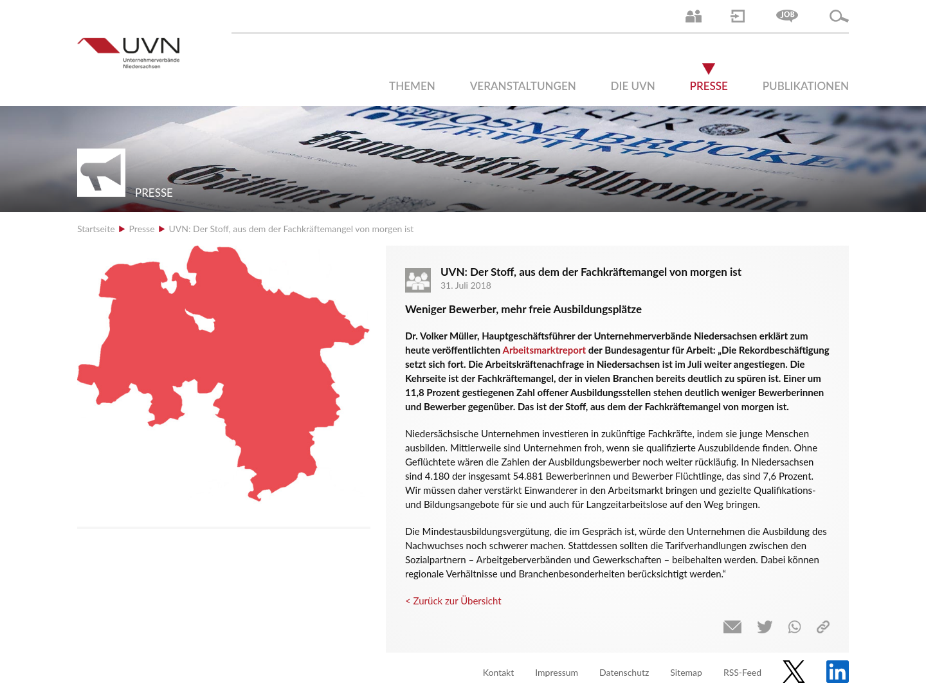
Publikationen (806, 86)
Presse (709, 86)
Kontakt (498, 672)
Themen (412, 86)
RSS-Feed (742, 672)
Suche (839, 16)
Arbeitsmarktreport (544, 350)
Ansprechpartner (693, 16)
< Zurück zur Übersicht (453, 600)
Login (738, 16)
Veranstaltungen (523, 86)
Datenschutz (624, 672)
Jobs (787, 16)
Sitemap (686, 672)
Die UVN (633, 86)
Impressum (556, 672)
